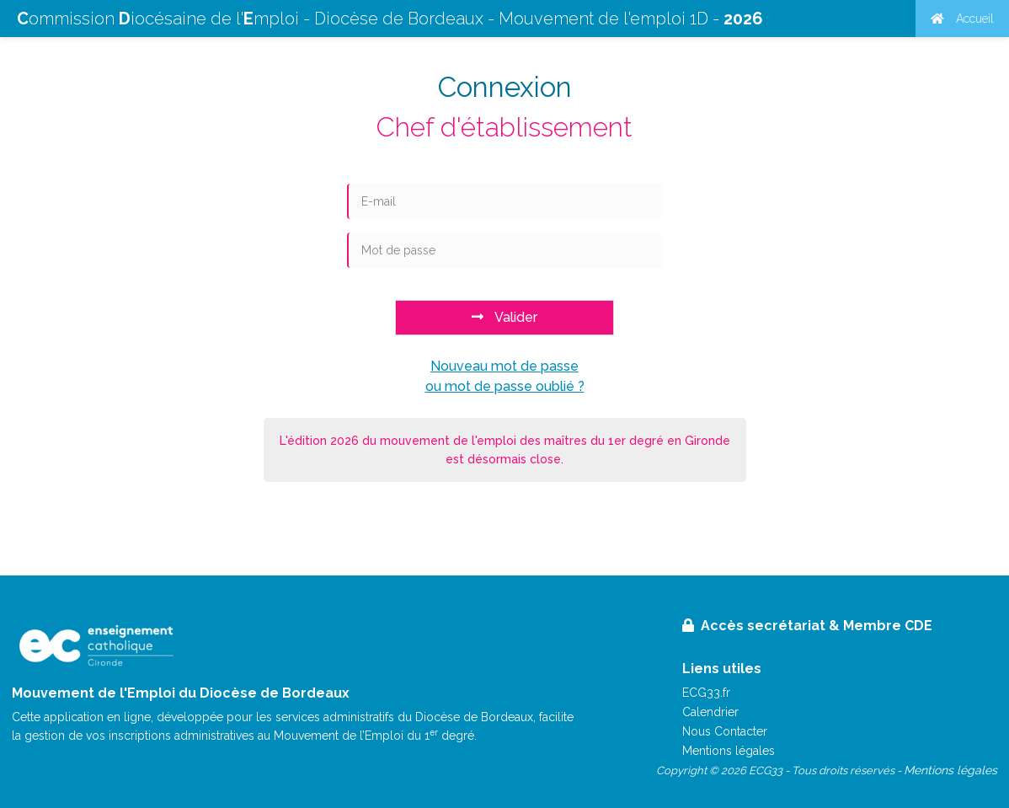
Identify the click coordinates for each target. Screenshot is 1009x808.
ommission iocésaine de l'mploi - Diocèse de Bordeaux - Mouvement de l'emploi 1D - (390, 18)
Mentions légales (728, 750)
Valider (504, 317)
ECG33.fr (706, 692)
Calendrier (710, 712)
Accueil (962, 18)
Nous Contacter (724, 731)
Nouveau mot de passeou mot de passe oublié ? (505, 376)
